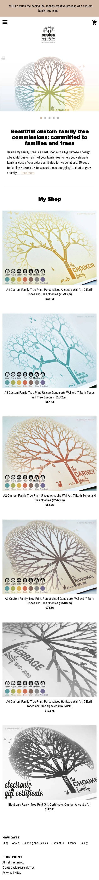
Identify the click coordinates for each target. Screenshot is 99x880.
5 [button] (58, 118)
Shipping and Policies (35, 843)
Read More (27, 173)
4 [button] (54, 118)
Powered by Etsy (11, 872)
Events (72, 843)
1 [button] (41, 118)
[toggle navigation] (4, 22)
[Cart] (94, 23)
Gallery (84, 843)
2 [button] (45, 118)
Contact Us (58, 843)
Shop (5, 843)
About (16, 843)
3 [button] (49, 118)
